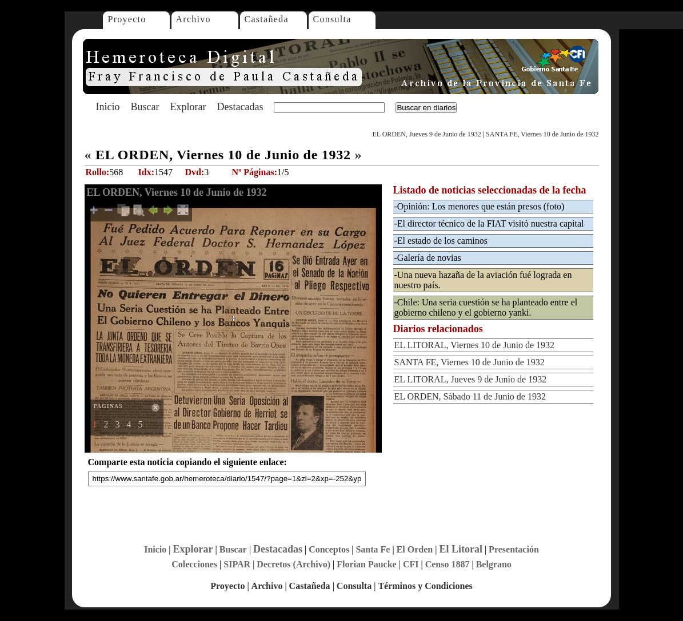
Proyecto (127, 19)
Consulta (332, 19)
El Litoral (460, 549)
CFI (411, 564)
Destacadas (240, 106)
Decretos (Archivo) (293, 564)
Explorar (188, 106)
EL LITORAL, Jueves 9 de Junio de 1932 (470, 379)
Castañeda (267, 19)
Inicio (108, 106)
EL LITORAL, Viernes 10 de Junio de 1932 (474, 345)
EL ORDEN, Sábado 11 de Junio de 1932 (470, 396)
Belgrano (494, 564)
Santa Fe (373, 549)
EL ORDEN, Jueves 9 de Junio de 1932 (426, 134)
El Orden (415, 549)
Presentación (514, 549)
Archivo (193, 19)
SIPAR (236, 564)
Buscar (145, 106)
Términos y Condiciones (425, 586)
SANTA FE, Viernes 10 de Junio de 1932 (542, 134)
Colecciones (194, 564)
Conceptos (329, 549)
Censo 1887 (447, 564)
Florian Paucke (366, 564)
